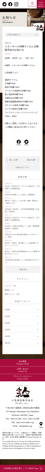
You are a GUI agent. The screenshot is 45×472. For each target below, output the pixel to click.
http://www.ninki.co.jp (25, 422)
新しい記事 (13, 160)
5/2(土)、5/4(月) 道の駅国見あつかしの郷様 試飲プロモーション (22, 252)
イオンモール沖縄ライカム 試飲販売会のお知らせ (22, 48)
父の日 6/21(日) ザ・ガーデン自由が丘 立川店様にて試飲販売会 (22, 187)
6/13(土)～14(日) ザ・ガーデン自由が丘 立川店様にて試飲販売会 (22, 219)
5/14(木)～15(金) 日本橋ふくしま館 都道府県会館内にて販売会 (22, 227)
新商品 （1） (10, 290)
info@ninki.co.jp (25, 426)
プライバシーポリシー (22, 377)
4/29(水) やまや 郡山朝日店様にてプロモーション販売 (22, 236)
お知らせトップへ (22, 167)
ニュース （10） (11, 286)
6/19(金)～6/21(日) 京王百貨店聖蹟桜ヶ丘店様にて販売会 (22, 210)
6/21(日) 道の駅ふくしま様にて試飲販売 (20, 195)
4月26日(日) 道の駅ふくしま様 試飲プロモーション (22, 261)
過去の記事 (31, 160)
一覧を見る (22, 269)
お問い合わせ (22, 370)
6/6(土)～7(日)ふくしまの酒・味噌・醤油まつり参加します (22, 202)
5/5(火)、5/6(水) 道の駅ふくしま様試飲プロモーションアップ (22, 244)
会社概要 (22, 362)
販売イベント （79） (13, 294)
